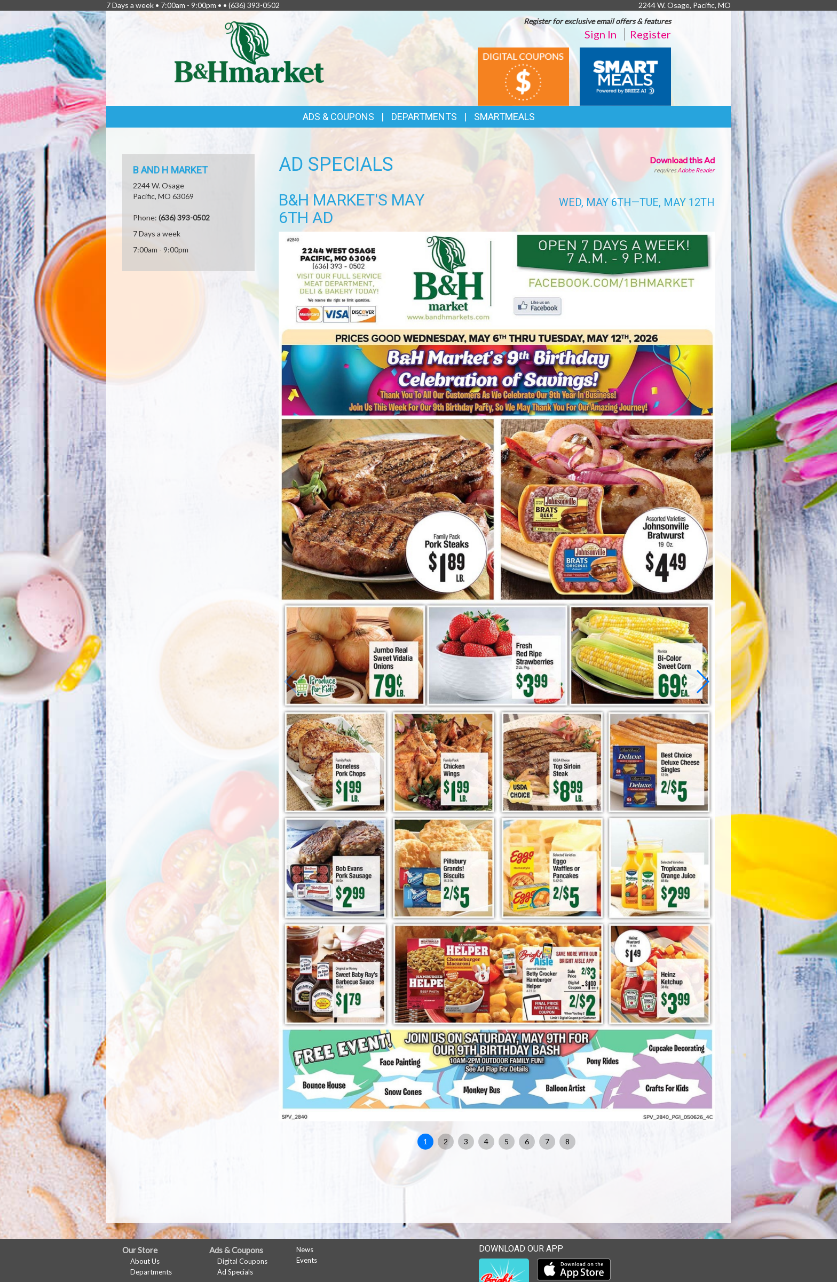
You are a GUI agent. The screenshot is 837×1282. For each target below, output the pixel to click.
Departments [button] (424, 116)
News (304, 1249)
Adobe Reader (696, 170)
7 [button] (547, 1141)
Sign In (601, 34)
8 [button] (567, 1141)
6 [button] (527, 1141)
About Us (145, 1261)
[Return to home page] (249, 51)
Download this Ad (682, 160)
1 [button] (425, 1141)
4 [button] (486, 1141)
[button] (702, 681)
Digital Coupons (242, 1261)
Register (650, 34)
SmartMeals (504, 116)
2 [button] (446, 1141)
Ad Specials (235, 1272)
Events (306, 1260)
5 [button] (506, 1141)
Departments (151, 1272)
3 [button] (466, 1141)
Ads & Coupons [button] (338, 116)
